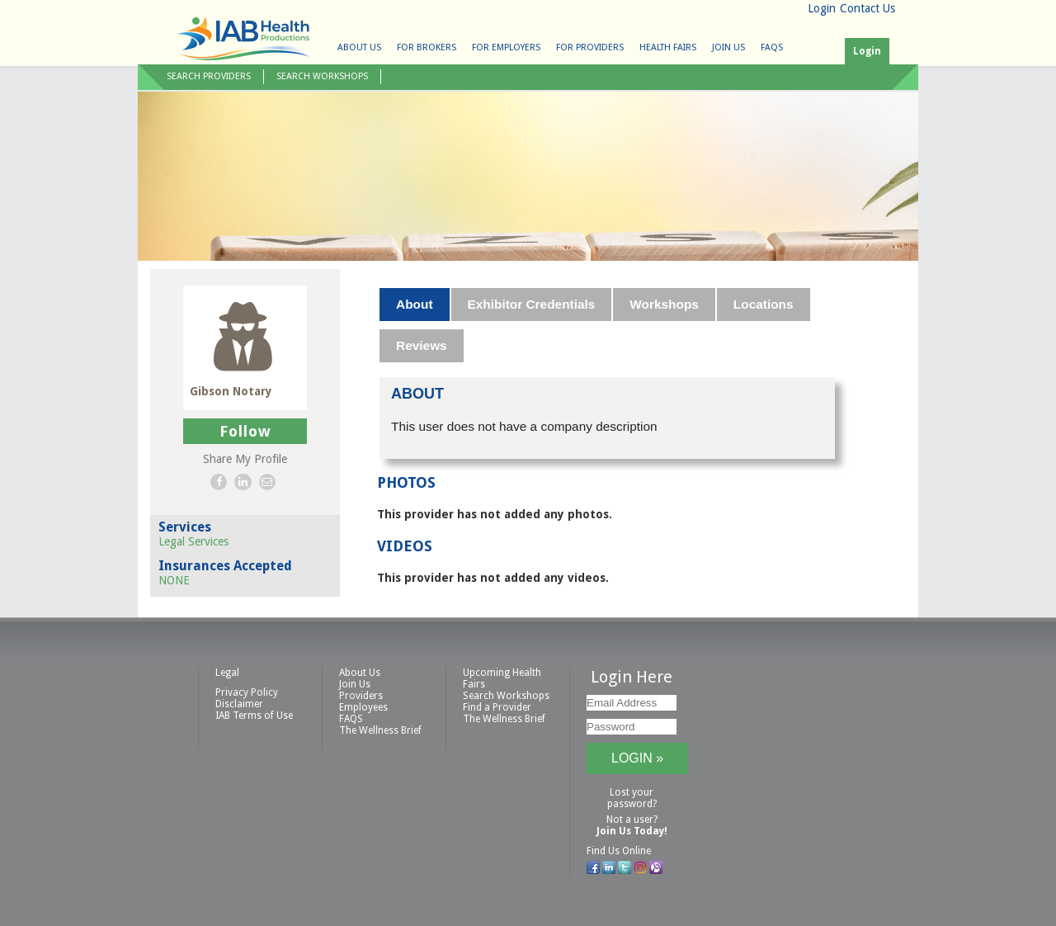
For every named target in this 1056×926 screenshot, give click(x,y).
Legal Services (193, 541)
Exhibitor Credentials (532, 304)
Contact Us (867, 8)
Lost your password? (632, 798)
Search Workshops (322, 76)
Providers (361, 696)
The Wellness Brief (380, 730)
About (414, 304)
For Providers (590, 47)
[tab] (415, 304)
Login (822, 8)
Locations (763, 304)
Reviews (421, 345)
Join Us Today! (631, 831)
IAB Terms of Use (254, 715)
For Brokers (426, 47)
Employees (363, 707)
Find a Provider (497, 707)
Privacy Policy (246, 692)
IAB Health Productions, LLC (243, 38)
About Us (359, 47)
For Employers (506, 47)
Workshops (664, 304)
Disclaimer (239, 704)
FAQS (772, 47)
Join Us (728, 47)
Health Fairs (667, 47)
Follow (245, 431)
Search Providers (209, 76)
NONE (174, 580)
